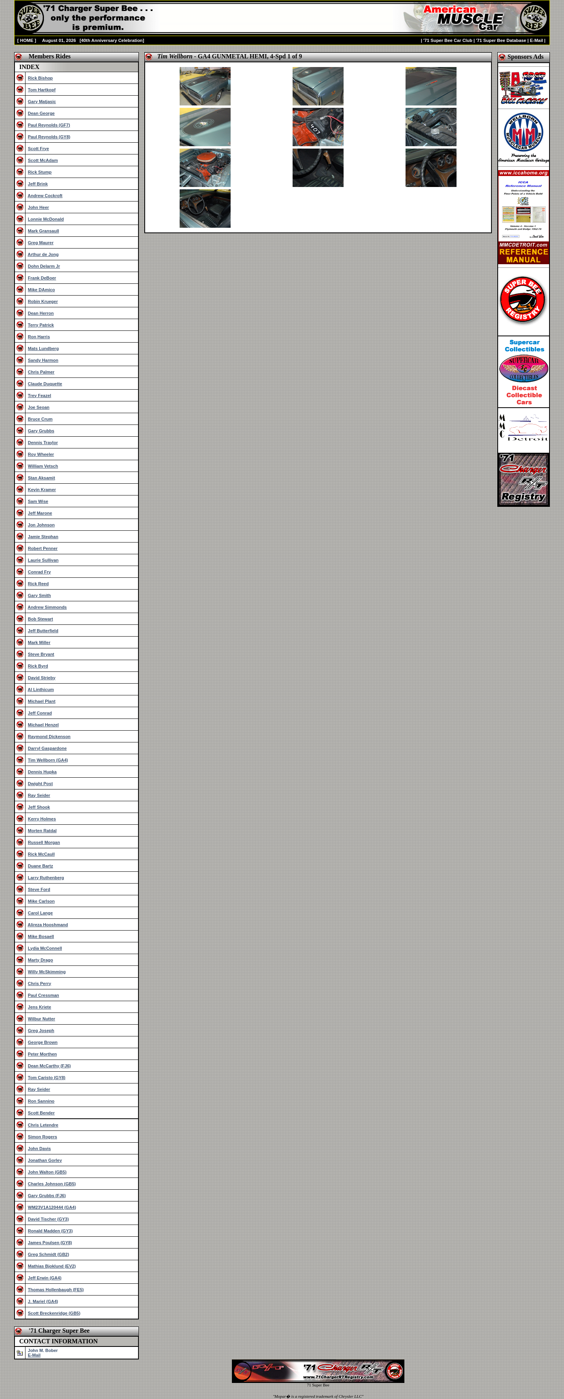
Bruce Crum (40, 419)
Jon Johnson (41, 525)
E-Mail (536, 40)
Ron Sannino (41, 1101)
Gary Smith (39, 595)
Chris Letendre (43, 1125)
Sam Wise (38, 501)
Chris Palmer (41, 372)
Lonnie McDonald (46, 219)
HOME (26, 40)
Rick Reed (38, 583)
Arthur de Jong (43, 254)
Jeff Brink (38, 183)
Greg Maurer (40, 242)
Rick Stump (40, 172)
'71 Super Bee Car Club (447, 40)
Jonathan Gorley (45, 1160)
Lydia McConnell (45, 948)
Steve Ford (39, 889)
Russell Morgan (44, 842)
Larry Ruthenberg (46, 877)
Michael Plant (41, 701)
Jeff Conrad (40, 713)
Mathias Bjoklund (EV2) (52, 1266)
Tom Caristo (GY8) (46, 1077)
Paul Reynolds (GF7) (49, 125)
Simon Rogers (42, 1136)
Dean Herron (41, 313)
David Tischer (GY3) (48, 1219)
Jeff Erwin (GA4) (45, 1278)
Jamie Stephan (43, 536)
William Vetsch (43, 466)
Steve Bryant (41, 654)
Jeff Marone (40, 513)
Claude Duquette (45, 383)
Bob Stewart (40, 619)
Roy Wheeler (41, 454)
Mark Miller (39, 642)
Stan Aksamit (41, 477)
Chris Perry (39, 983)
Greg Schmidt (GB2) (48, 1254)
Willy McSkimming (46, 971)
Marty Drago (40, 960)
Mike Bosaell (41, 936)
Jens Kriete (39, 1007)
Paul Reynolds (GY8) (49, 136)
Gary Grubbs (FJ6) (47, 1195)
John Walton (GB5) (47, 1172)
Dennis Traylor (43, 442)
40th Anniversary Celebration (112, 40)
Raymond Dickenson (49, 736)
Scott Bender (41, 1112)
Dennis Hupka (42, 771)
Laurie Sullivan (43, 560)
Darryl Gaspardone (47, 748)
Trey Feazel (39, 395)
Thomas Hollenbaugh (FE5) (56, 1289)
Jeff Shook (39, 807)
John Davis (39, 1148)
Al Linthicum (41, 689)
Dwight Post (40, 783)
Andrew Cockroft (45, 195)
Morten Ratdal (42, 830)
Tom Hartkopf (42, 89)
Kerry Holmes (42, 819)
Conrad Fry (39, 572)
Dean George (41, 113)
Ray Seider (39, 795)
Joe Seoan (38, 407)
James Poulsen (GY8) (50, 1242)
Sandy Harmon (43, 360)
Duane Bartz (40, 866)
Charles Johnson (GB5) (52, 1183)
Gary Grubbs (41, 430)
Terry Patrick (41, 325)
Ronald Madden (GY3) (50, 1230)
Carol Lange (40, 913)
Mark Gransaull (43, 231)
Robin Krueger (43, 301)
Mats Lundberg (43, 348)
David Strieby (41, 677)
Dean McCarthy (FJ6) (49, 1065)
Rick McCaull (41, 854)
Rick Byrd (38, 666)
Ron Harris (39, 336)
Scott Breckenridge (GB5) (54, 1313)
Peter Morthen (42, 1054)
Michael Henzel (43, 724)
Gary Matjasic (42, 101)
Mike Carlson (41, 901)
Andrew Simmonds (47, 607)
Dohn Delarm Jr (44, 266)
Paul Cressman (43, 995)
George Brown (43, 1042)
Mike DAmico (41, 289)
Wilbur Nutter (41, 1018)
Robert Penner (43, 548)
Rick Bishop (40, 78)
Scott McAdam (43, 160)
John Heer (38, 207)
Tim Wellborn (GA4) (48, 760)
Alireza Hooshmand (48, 924)
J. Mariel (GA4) (43, 1301)
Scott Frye (38, 148)
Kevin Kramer (42, 489)
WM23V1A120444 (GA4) (52, 1207)
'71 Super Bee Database (501, 40)
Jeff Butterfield (43, 630)
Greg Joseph (41, 1030)
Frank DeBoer (42, 278)
